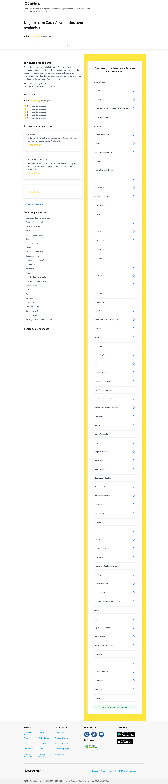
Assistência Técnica (28, 734)
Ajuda (103, 771)
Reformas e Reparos (41, 8)
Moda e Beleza (44, 738)
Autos (26, 743)
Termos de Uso (112, 771)
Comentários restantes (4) (34, 205)
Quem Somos (60, 733)
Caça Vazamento (68, 8)
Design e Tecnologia (28, 755)
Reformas (42, 743)
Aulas (26, 738)
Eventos (42, 733)
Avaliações (59, 46)
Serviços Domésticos (43, 755)
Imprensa (95, 771)
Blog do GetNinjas (61, 743)
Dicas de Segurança (62, 749)
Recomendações (73, 46)
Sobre (28, 46)
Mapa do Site (59, 754)
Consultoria (28, 749)
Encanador (55, 8)
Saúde (41, 749)
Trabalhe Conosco (61, 738)
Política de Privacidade (127, 771)
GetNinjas (28, 8)
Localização (47, 46)
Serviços (37, 46)
